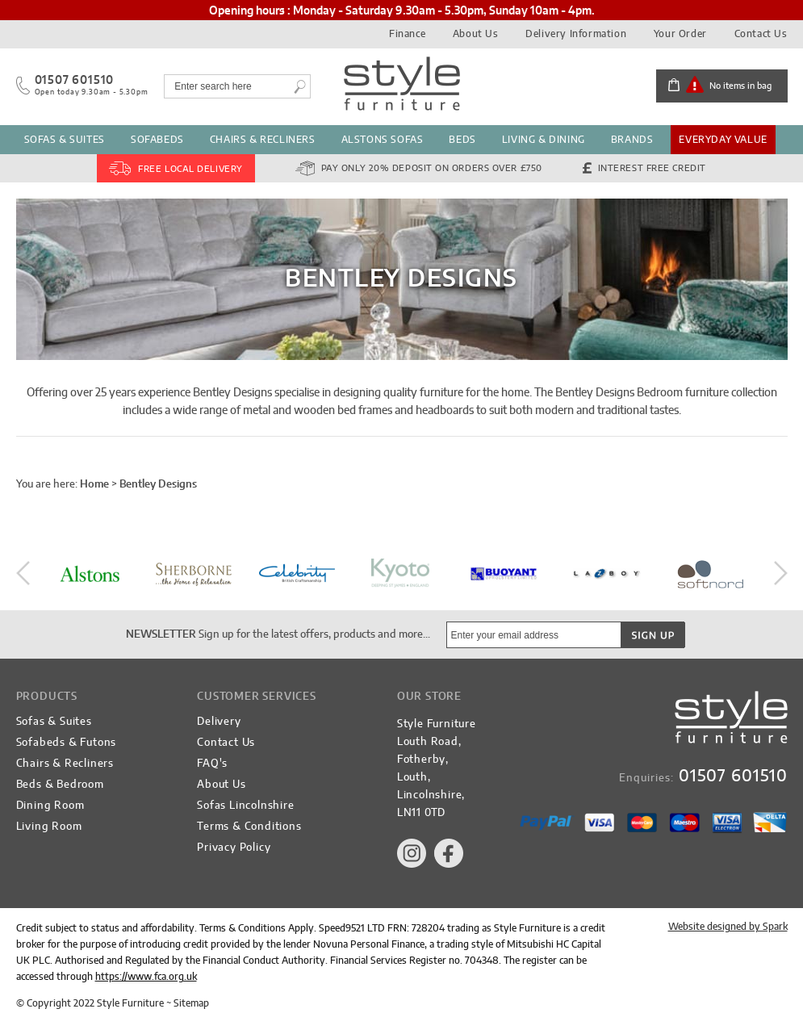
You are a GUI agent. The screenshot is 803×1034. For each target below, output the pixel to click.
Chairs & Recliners (263, 139)
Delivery (218, 722)
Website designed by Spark (728, 926)
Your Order (680, 34)
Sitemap (191, 1003)
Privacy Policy (233, 848)
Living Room (49, 827)
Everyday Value (723, 139)
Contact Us (761, 34)
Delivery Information (575, 34)
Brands (632, 139)
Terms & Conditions (249, 827)
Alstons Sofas (382, 139)
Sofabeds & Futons (66, 743)
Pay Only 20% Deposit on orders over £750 (431, 168)
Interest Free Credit (652, 168)
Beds (462, 139)
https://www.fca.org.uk (146, 977)
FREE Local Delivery (190, 169)
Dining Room (50, 806)
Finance (407, 34)
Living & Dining (543, 139)
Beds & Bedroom (60, 785)
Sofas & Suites (64, 139)
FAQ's (212, 764)
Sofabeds (157, 139)
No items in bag (740, 86)
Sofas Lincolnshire (245, 806)
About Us (476, 34)
